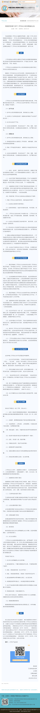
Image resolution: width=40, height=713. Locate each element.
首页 (28, 20)
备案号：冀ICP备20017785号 (23, 711)
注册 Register (15, 1)
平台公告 (36, 20)
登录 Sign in (6, 1)
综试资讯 (32, 20)
